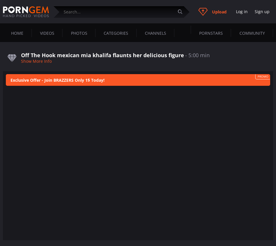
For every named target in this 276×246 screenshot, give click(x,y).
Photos (79, 33)
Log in (242, 11)
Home (17, 33)
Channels (155, 33)
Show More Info (36, 61)
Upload (212, 11)
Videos (47, 33)
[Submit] (182, 12)
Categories (116, 33)
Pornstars (211, 33)
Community (252, 33)
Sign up (262, 11)
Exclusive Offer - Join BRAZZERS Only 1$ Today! (58, 80)
